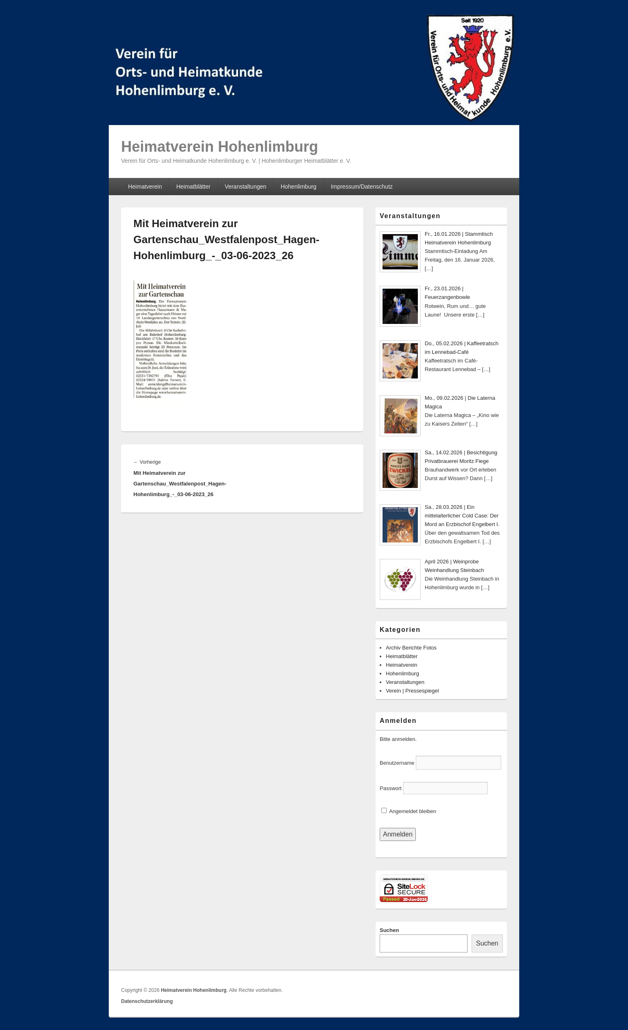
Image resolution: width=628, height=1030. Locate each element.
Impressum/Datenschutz (362, 186)
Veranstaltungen (245, 186)
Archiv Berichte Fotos (411, 648)
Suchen (389, 930)
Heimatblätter (193, 186)
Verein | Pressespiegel (412, 691)
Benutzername (397, 763)
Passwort (390, 788)
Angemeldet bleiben (408, 811)
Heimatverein (145, 186)
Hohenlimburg (298, 186)
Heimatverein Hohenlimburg (219, 146)
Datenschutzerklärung (147, 1001)
